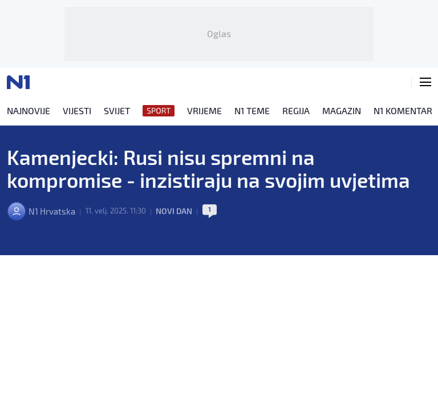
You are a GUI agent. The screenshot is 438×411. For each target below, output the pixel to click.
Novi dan (182, 244)
